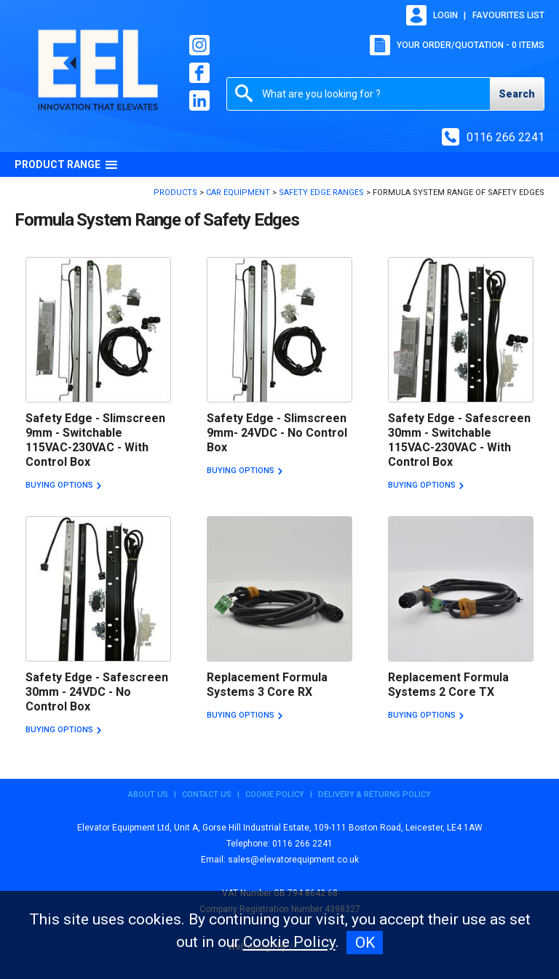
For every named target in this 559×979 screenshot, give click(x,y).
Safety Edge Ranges (321, 192)
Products (175, 192)
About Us (148, 794)
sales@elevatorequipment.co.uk (293, 860)
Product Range (66, 164)
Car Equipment (238, 192)
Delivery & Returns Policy (374, 794)
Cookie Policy (274, 794)
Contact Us (206, 794)
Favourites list (508, 15)
